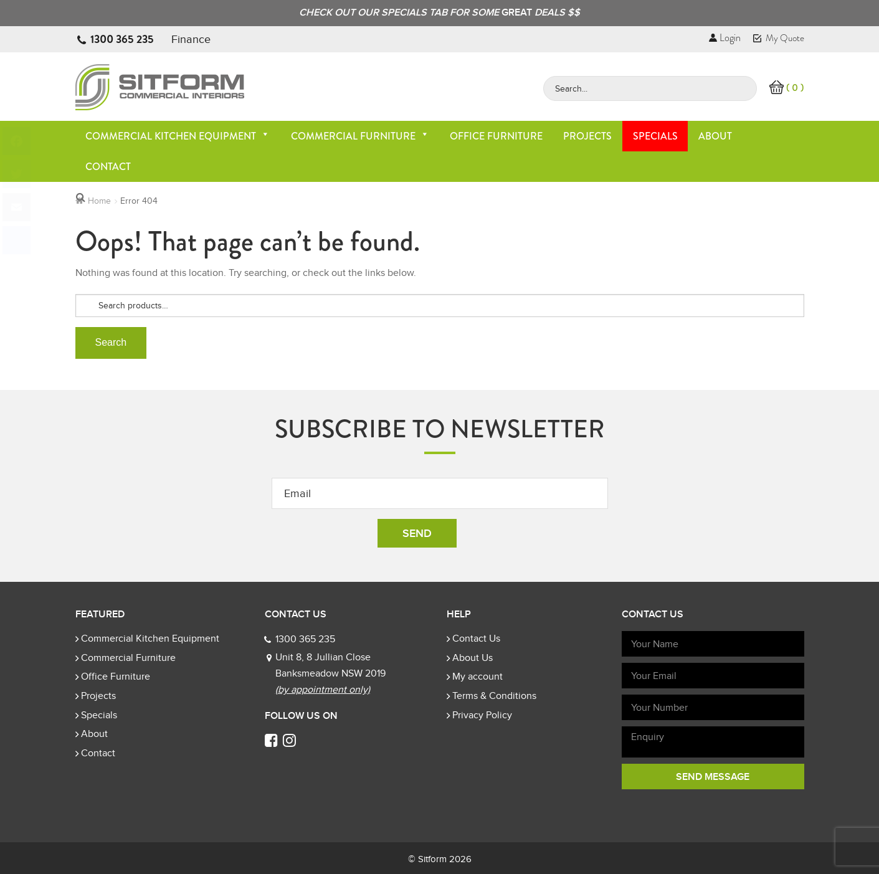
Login (725, 38)
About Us (472, 657)
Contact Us (476, 638)
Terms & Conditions (494, 695)
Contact (108, 166)
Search (111, 342)
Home (99, 201)
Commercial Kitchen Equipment (177, 136)
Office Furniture (496, 136)
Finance (191, 39)
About (715, 136)
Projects (587, 136)
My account (477, 676)
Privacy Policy (482, 715)
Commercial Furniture (360, 136)
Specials (655, 136)
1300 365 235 (122, 39)
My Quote (778, 38)
